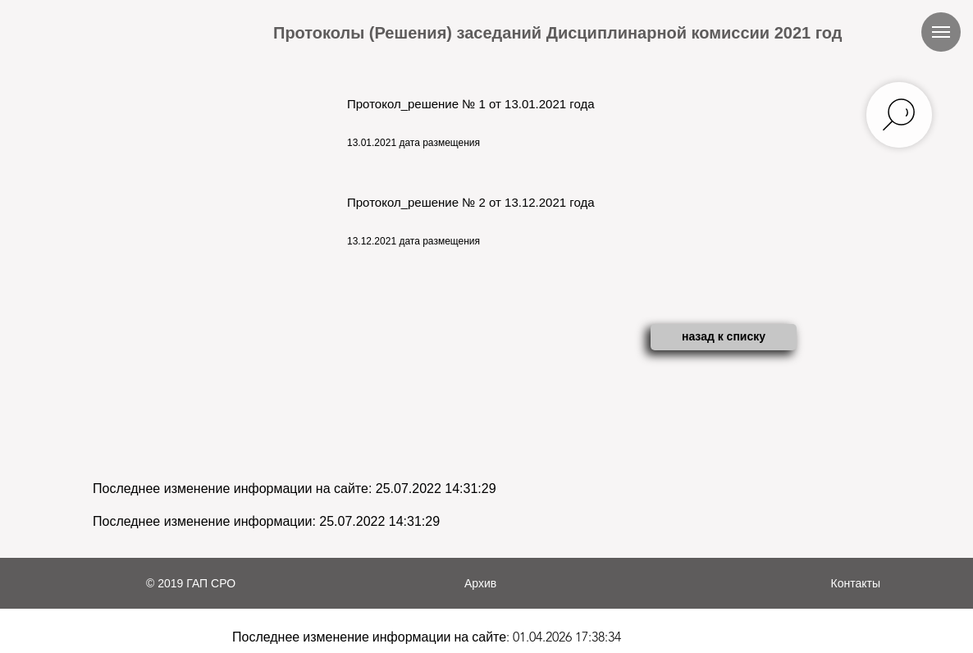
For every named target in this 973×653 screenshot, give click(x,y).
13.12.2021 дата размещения (413, 241)
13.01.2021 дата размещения (413, 142)
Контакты (855, 583)
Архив (480, 583)
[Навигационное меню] (941, 32)
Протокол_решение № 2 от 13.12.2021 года (471, 202)
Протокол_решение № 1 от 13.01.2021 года (471, 104)
